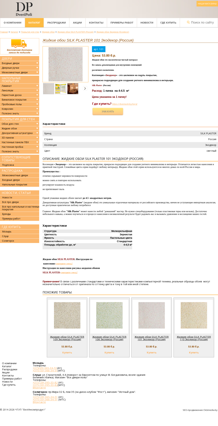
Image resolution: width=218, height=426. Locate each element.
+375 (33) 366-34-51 (45, 370)
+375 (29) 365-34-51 (45, 397)
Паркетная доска (11, 95)
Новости (147, 22)
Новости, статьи (16, 193)
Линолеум (7, 90)
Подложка (8, 164)
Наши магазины (207, 3)
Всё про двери (10, 202)
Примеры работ (122, 22)
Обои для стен (10, 124)
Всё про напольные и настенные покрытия (21, 208)
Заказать (108, 111)
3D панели (8, 137)
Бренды (6, 214)
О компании (12, 22)
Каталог (34, 22)
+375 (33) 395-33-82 (45, 385)
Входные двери (10, 63)
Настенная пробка (12, 147)
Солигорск (8, 240)
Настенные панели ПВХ (15, 142)
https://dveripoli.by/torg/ (124, 103)
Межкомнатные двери (15, 72)
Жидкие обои (9, 128)
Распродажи (56, 22)
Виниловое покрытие (14, 99)
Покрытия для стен (18, 119)
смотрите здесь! (64, 263)
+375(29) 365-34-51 (45, 368)
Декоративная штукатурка (17, 133)
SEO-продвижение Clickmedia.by (200, 410)
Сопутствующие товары (16, 158)
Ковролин (7, 109)
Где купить (168, 22)
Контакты (96, 22)
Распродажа (12, 171)
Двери (7, 58)
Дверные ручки (10, 67)
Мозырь (6, 231)
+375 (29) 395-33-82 (45, 382)
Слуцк (5, 236)
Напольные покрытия (11, 79)
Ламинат (7, 86)
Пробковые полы (12, 104)
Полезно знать (10, 113)
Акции (77, 22)
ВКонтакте (39, 387)
